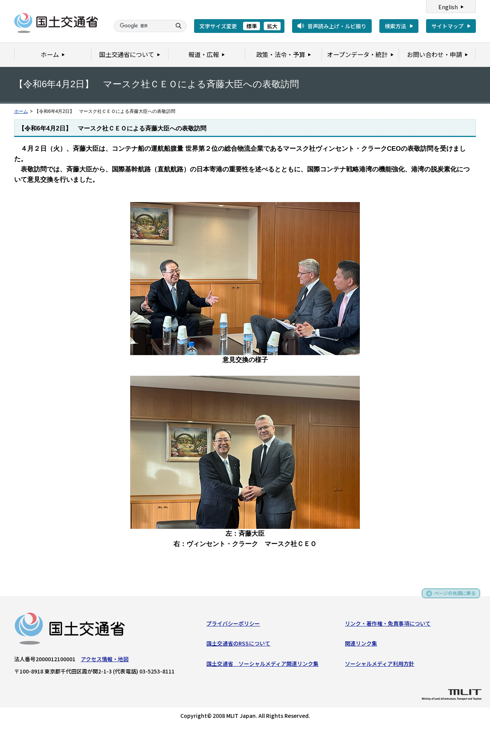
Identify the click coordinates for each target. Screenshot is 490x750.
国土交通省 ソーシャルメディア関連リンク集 (262, 665)
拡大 (272, 26)
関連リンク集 (361, 645)
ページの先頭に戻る (452, 597)
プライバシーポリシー (233, 625)
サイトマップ (447, 26)
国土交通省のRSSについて (238, 645)
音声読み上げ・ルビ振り (336, 26)
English (448, 7)
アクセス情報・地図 (105, 660)
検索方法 (395, 26)
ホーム (21, 111)
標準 (251, 26)
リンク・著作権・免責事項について (388, 625)
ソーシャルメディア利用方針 (379, 665)
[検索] (141, 26)
